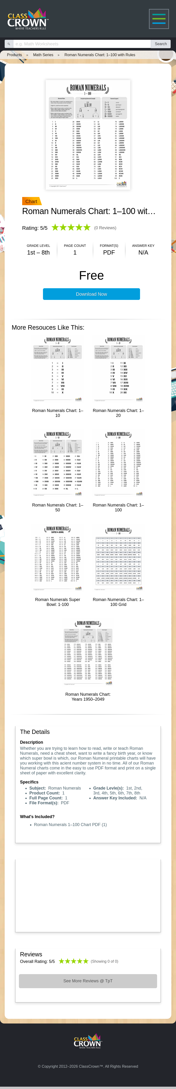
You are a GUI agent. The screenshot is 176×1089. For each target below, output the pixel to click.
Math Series (43, 55)
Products (14, 55)
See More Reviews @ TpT (88, 981)
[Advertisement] (88, 894)
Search (161, 44)
